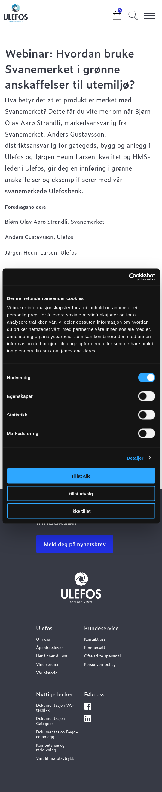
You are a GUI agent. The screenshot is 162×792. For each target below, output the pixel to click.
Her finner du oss (52, 656)
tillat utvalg (81, 493)
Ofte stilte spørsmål (102, 656)
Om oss (43, 639)
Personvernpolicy (99, 664)
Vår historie (46, 673)
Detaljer (135, 457)
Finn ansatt (94, 647)
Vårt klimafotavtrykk (55, 758)
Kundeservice (101, 628)
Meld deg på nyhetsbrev (75, 544)
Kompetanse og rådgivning (50, 747)
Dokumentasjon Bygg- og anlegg (57, 734)
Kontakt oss (94, 639)
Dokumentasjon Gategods (50, 720)
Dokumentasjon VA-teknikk (55, 707)
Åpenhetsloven (50, 647)
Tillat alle (81, 476)
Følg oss (94, 694)
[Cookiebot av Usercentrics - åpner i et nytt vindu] (128, 277)
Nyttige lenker (54, 694)
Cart (112, 13)
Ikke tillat (80, 511)
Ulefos (44, 628)
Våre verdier (47, 664)
